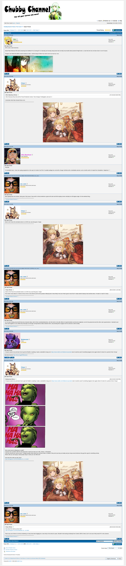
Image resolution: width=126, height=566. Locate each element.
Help (120, 20)
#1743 (120, 146)
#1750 (120, 505)
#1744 (120, 175)
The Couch (19, 26)
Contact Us (7, 558)
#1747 (120, 301)
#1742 (120, 76)
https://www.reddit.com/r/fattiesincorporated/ (61, 352)
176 (27, 30)
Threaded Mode (112, 32)
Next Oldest (8, 541)
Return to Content (26, 558)
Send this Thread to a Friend (11, 549)
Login (14, 23)
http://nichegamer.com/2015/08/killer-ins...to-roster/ (17, 459)
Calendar (114, 20)
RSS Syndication (42, 558)
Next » (37, 30)
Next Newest (15, 541)
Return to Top (19, 558)
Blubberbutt (24, 339)
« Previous (12, 30)
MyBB (10, 561)
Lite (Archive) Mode (34, 558)
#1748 (120, 331)
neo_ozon (36, 175)
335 (34, 30)
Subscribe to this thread (10, 551)
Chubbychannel (8, 26)
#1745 (120, 204)
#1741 (120, 35)
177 (30, 30)
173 (19, 30)
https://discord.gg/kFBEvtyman (20, 355)
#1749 (120, 360)
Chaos (23, 83)
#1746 (120, 268)
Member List (106, 20)
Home (13, 26)
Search (99, 20)
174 (21, 30)
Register (18, 23)
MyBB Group (19, 561)
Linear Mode (119, 32)
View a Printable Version (10, 547)
